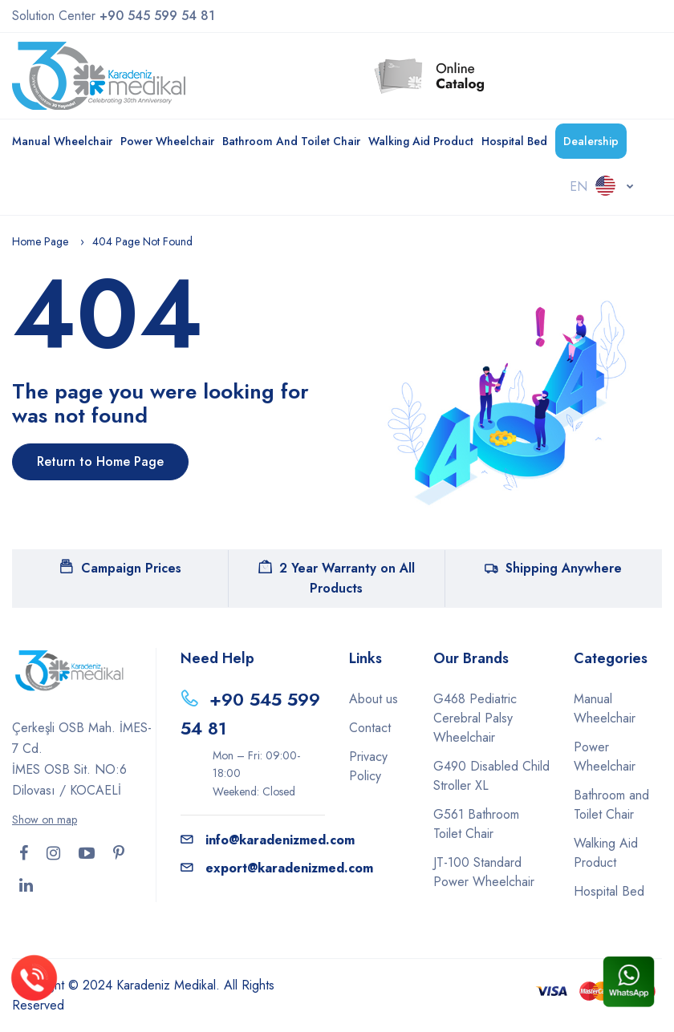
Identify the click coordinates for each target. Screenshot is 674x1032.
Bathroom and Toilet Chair (291, 141)
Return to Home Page (100, 461)
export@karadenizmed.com (277, 868)
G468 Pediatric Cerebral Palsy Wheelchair (475, 718)
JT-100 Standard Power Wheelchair (483, 872)
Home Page (40, 241)
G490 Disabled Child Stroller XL (491, 776)
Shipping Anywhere (553, 568)
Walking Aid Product (420, 141)
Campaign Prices (120, 568)
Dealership (591, 141)
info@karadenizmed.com (268, 840)
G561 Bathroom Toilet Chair (476, 824)
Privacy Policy (368, 766)
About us (373, 699)
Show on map (44, 819)
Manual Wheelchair (62, 141)
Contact (370, 727)
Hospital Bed (514, 141)
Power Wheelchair (167, 141)
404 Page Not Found (142, 241)
